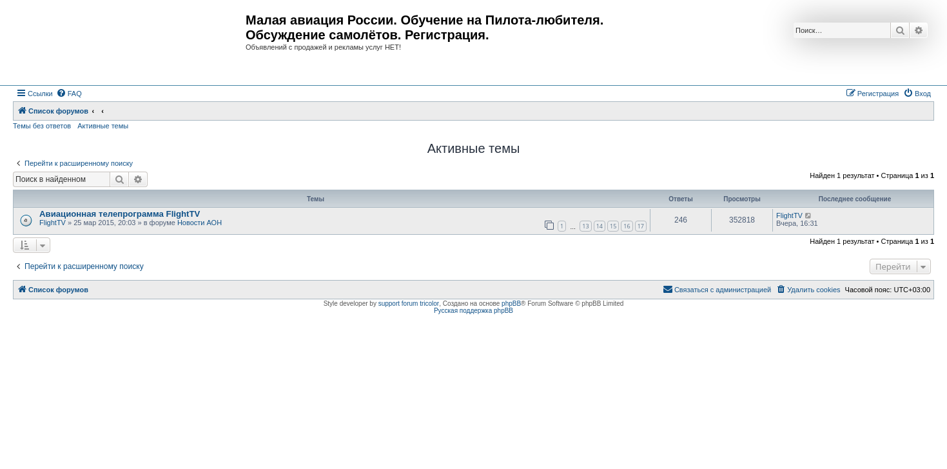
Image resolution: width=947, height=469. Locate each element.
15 (613, 226)
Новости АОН (199, 222)
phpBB (511, 303)
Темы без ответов (42, 126)
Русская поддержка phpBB (473, 310)
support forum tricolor (408, 303)
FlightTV (52, 222)
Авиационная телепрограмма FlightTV (119, 214)
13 (585, 226)
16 (626, 226)
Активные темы (102, 126)
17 (641, 226)
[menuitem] (69, 93)
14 (599, 226)
